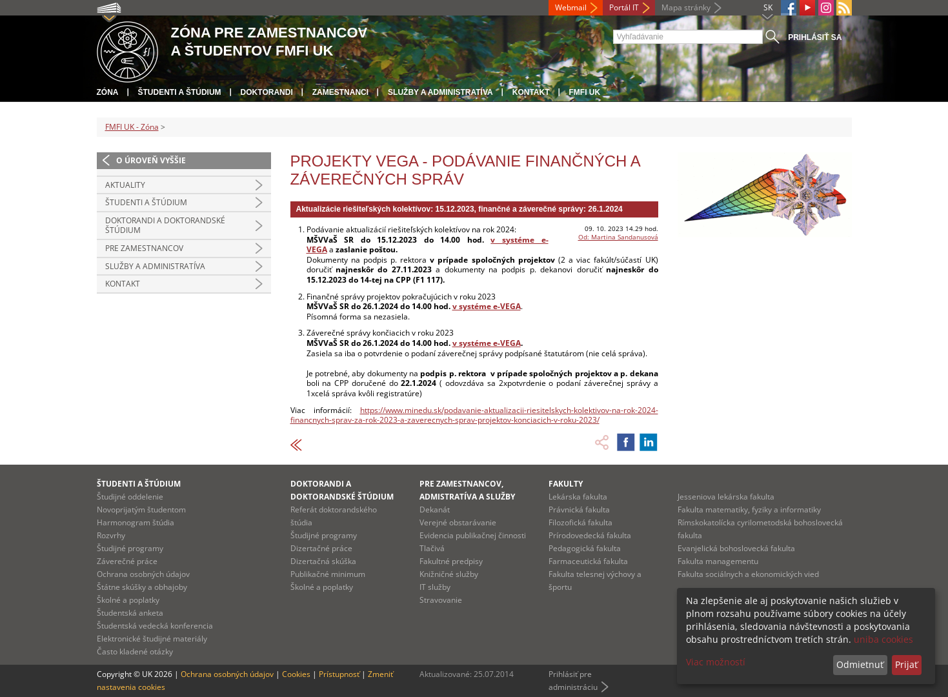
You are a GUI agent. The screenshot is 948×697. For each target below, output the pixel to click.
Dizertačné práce (321, 548)
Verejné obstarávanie (457, 522)
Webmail (571, 7)
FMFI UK (585, 92)
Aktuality (125, 184)
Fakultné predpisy (451, 561)
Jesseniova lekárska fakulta (726, 496)
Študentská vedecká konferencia (155, 625)
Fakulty (566, 483)
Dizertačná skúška (323, 561)
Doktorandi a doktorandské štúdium (165, 225)
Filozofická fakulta (580, 522)
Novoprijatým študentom (141, 509)
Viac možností (715, 662)
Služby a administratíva (440, 92)
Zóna (108, 92)
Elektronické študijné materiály (152, 638)
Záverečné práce (127, 561)
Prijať (906, 664)
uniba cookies (883, 639)
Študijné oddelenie (130, 496)
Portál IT (624, 7)
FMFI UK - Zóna (132, 126)
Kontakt (531, 92)
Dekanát (434, 509)
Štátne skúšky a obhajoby (142, 586)
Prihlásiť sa (815, 37)
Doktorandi (267, 92)
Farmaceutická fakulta (588, 561)
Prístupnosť (339, 674)
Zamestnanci (340, 92)
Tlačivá (432, 548)
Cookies (296, 674)
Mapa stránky (686, 7)
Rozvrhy (111, 535)
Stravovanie (440, 599)
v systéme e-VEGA (486, 343)
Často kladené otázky (135, 651)
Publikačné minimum (327, 574)
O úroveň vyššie (151, 160)
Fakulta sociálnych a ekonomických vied (748, 574)
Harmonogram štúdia (135, 522)
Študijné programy (130, 548)
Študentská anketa (130, 612)
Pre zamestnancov (144, 248)
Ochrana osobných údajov (143, 574)
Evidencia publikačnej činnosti (472, 535)
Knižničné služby (448, 574)
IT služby (434, 586)
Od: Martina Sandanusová (618, 236)
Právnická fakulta (579, 509)
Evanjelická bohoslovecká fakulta (736, 548)
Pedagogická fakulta (585, 548)
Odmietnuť (859, 664)
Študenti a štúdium (179, 92)
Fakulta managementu (718, 561)
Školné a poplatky (128, 599)
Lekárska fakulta (578, 496)
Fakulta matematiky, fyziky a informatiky (749, 509)
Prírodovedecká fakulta (590, 535)
